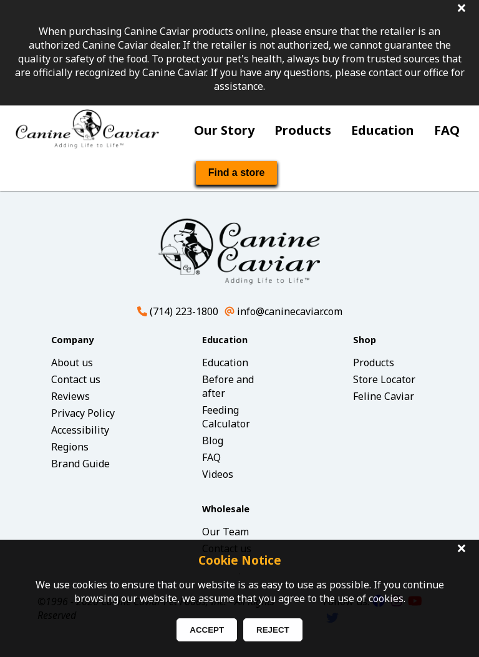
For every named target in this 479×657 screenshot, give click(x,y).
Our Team (225, 531)
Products (302, 130)
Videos (217, 474)
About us (72, 362)
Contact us (75, 379)
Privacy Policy (83, 413)
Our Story (224, 130)
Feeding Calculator (226, 417)
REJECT (272, 630)
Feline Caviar (383, 396)
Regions (70, 447)
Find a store (236, 172)
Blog (212, 440)
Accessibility (80, 430)
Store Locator (384, 379)
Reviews (70, 396)
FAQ (447, 130)
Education (382, 130)
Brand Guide (80, 463)
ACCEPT (207, 630)
